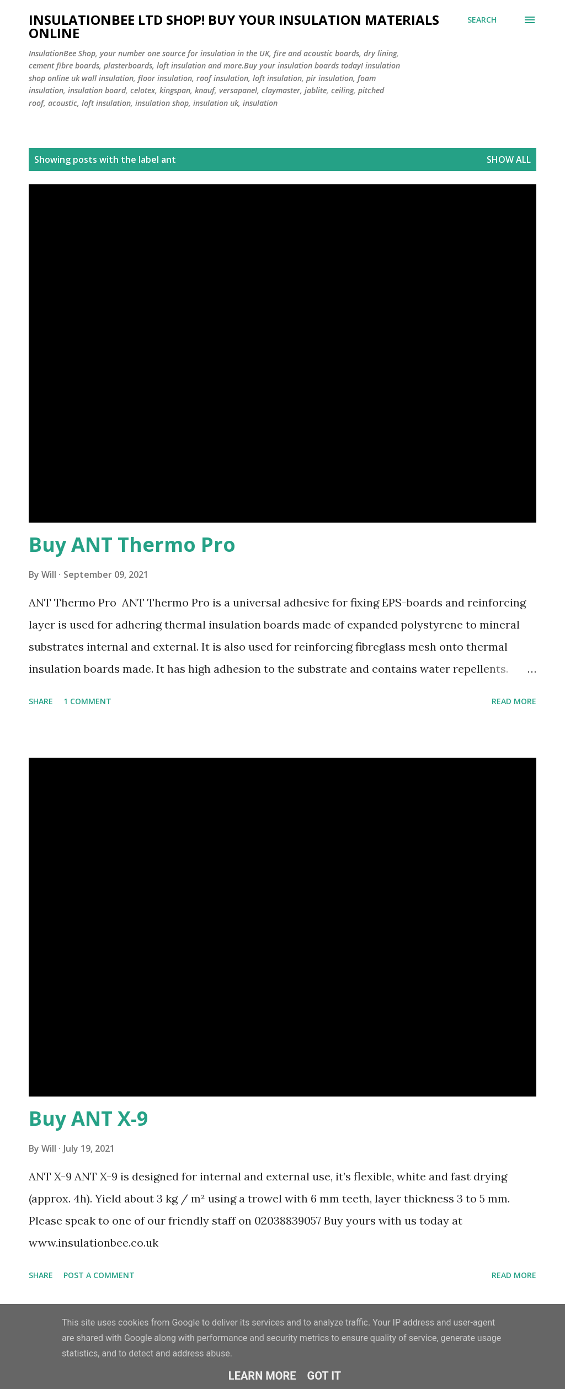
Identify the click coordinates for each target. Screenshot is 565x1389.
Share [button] (41, 701)
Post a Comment (99, 1275)
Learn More (262, 1375)
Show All (509, 159)
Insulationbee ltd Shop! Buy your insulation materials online (234, 26)
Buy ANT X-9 (88, 1118)
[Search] (482, 19)
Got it (324, 1375)
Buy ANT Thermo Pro (132, 544)
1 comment (87, 701)
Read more (514, 701)
